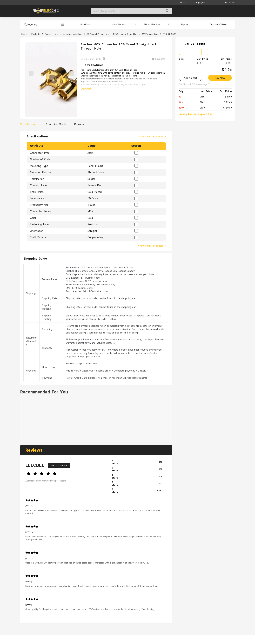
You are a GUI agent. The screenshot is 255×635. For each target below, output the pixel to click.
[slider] (66, 473)
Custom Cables (218, 24)
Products (86, 24)
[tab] (29, 124)
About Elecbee (152, 24)
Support (185, 24)
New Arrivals (119, 24)
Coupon (181, 2)
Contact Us (229, 2)
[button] (182, 52)
